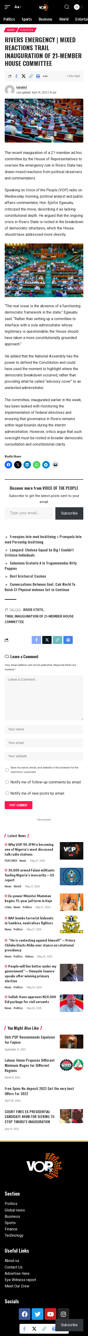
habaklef (21, 87)
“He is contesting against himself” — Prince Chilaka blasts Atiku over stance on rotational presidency (40, 945)
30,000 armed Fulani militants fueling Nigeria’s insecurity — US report (30, 875)
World (17, 886)
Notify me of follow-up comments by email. (45, 782)
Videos (29, 956)
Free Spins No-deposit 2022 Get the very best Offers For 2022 (39, 1091)
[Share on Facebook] (16, 76)
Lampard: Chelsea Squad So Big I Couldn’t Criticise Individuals (39, 552)
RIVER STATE (33, 610)
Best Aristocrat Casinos (28, 576)
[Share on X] (23, 76)
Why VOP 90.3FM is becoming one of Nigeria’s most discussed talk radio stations (29, 849)
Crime (8, 907)
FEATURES (11, 860)
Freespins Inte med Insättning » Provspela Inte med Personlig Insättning (43, 539)
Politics (26, 30)
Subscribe (69, 513)
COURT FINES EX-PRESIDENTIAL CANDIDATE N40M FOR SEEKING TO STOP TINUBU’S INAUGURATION (29, 1116)
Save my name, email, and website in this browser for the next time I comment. (44, 770)
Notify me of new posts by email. (37, 793)
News (11, 30)
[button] (9, 7)
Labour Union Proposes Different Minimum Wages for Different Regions (30, 1065)
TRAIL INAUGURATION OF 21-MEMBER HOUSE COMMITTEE (39, 619)
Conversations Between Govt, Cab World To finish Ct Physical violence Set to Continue (40, 587)
